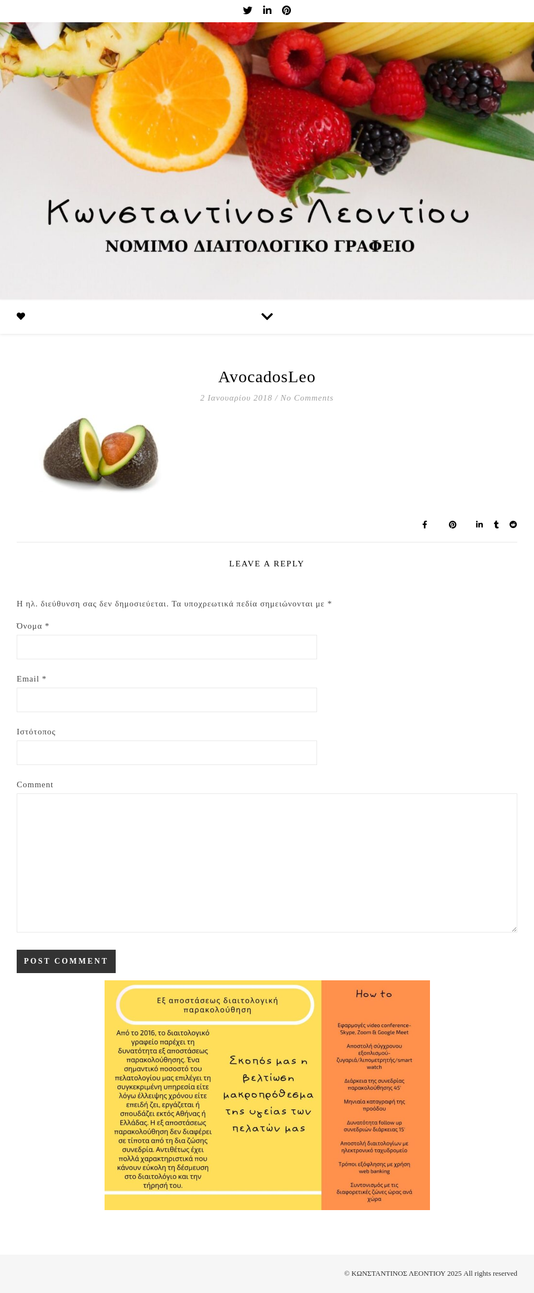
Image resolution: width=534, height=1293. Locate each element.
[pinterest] (286, 11)
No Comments (307, 397)
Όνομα (33, 625)
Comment (35, 784)
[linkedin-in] (268, 11)
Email (32, 678)
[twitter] (249, 11)
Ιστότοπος (36, 731)
